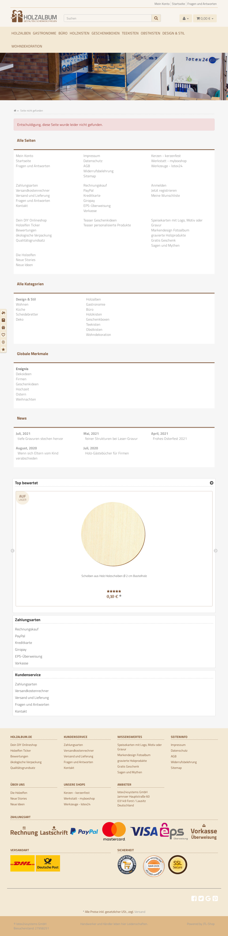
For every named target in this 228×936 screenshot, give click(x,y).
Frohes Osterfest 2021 (170, 438)
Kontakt (22, 205)
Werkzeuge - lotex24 (167, 165)
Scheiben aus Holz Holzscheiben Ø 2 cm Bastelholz (114, 575)
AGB (86, 165)
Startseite (178, 3)
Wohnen (22, 304)
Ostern (21, 394)
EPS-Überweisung (97, 205)
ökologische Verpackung (34, 235)
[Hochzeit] (4, 335)
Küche (20, 309)
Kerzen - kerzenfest (166, 155)
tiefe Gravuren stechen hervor (40, 438)
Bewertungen (26, 230)
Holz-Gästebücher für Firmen (107, 453)
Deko (19, 319)
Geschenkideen (27, 384)
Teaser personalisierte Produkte (107, 225)
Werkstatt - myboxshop (169, 160)
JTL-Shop (209, 923)
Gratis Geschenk (163, 240)
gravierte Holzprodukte (168, 235)
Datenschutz (92, 160)
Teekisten (130, 33)
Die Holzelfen (26, 254)
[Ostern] (4, 342)
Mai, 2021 (91, 433)
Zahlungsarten (27, 185)
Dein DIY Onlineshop (31, 220)
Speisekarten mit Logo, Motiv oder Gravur (177, 222)
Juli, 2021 (23, 433)
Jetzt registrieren (164, 190)
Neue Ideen (24, 264)
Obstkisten (150, 33)
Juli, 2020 (90, 448)
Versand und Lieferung (33, 195)
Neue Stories (25, 259)
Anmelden (158, 185)
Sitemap (89, 176)
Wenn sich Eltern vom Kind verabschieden (37, 455)
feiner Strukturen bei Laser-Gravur (111, 438)
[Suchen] (108, 18)
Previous (12, 551)
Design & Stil (173, 33)
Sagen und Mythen (165, 245)
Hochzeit (22, 389)
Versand (139, 911)
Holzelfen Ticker (28, 225)
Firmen (21, 379)
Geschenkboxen (106, 33)
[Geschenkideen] (4, 327)
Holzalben (21, 33)
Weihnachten (26, 399)
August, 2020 (26, 448)
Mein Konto (162, 3)
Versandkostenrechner (33, 190)
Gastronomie (44, 33)
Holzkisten (79, 33)
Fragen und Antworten (202, 3)
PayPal (88, 190)
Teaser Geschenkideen (100, 220)
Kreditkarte (91, 195)
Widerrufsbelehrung (98, 171)
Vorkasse (90, 210)
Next (215, 551)
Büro (63, 33)
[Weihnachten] (4, 349)
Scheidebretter (27, 314)
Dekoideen (24, 373)
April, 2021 (159, 433)
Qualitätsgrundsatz (30, 240)
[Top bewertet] (211, 483)
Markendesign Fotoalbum (170, 230)
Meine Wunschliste (165, 195)
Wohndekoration (26, 46)
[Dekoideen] (4, 313)
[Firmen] (4, 320)
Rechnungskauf (95, 185)
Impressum (91, 155)
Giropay (89, 200)
